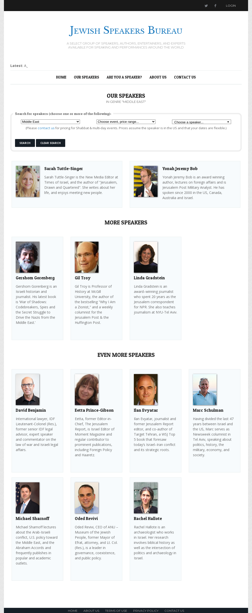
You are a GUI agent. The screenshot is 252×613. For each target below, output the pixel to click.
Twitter (206, 5)
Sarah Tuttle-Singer (63, 168)
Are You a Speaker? (124, 77)
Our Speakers (86, 77)
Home (61, 77)
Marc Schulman (208, 410)
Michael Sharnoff (32, 518)
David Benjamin (31, 410)
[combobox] (201, 122)
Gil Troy (83, 277)
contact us (46, 128)
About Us (158, 77)
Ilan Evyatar (146, 410)
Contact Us (185, 77)
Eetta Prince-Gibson (94, 410)
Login (231, 5)
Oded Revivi (86, 518)
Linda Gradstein (149, 277)
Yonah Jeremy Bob (180, 168)
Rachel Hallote (148, 518)
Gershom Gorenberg (35, 277)
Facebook (215, 5)
